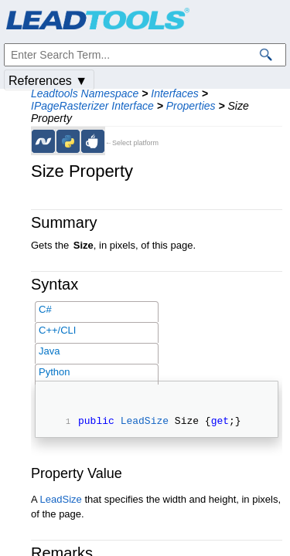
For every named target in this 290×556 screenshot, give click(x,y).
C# (45, 309)
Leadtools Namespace (84, 93)
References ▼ (48, 80)
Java (49, 351)
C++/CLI (57, 330)
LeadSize (145, 422)
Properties (191, 106)
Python (54, 372)
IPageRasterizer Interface (92, 106)
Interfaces (174, 93)
